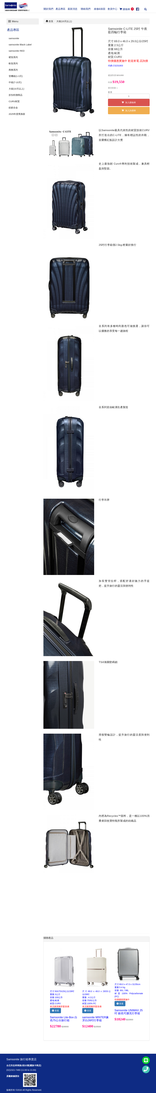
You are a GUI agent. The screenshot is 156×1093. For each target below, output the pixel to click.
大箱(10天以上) (16, 88)
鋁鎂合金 (13, 107)
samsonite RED (17, 50)
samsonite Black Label (20, 44)
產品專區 (13, 30)
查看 (55, 1010)
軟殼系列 (13, 63)
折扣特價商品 (15, 95)
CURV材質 (14, 101)
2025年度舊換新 (17, 114)
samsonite (14, 38)
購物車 (127, 9)
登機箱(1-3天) (16, 76)
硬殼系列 (13, 57)
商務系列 (13, 70)
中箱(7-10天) (15, 82)
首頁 (49, 21)
